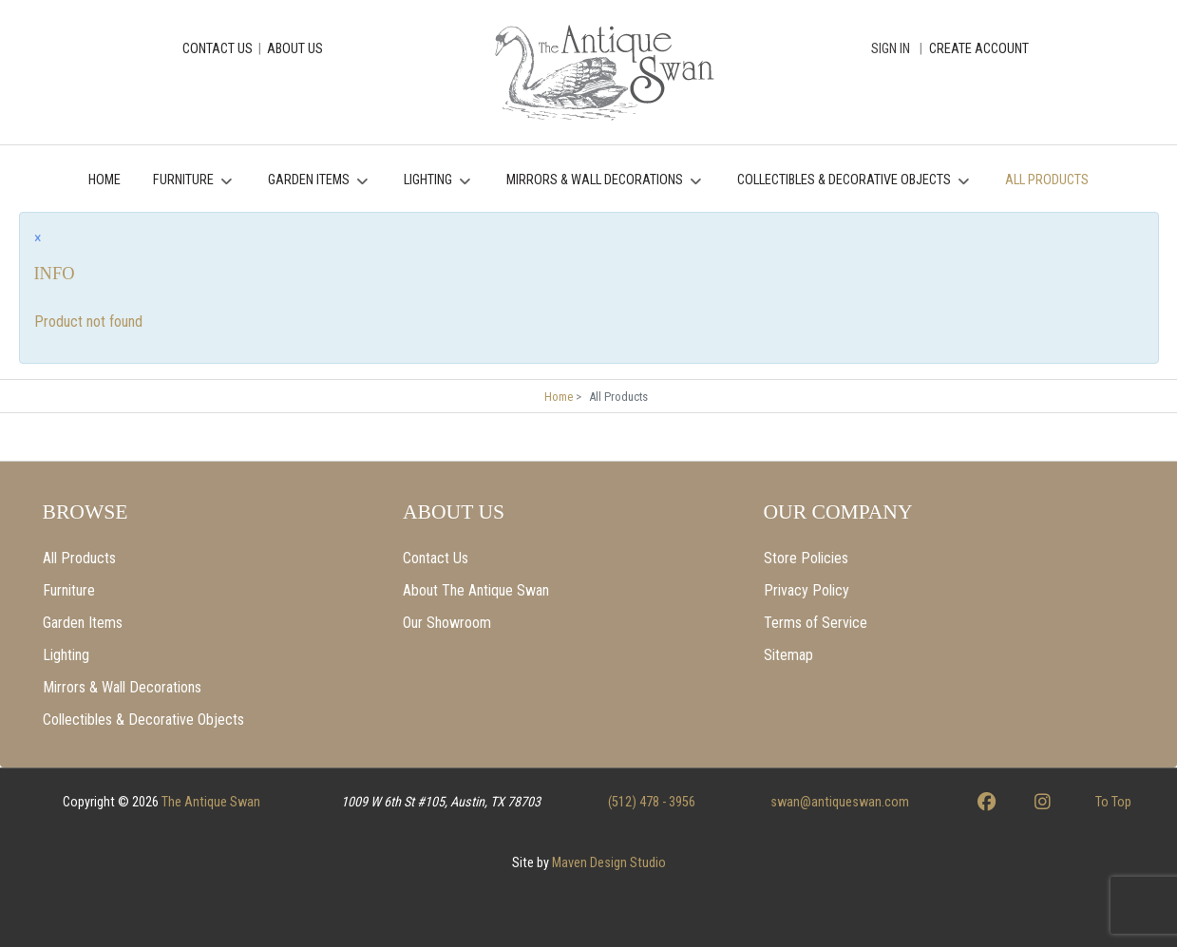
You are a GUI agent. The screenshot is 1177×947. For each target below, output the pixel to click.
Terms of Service (815, 623)
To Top (1113, 802)
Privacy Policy (806, 590)
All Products (79, 558)
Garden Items (83, 623)
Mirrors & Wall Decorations (122, 687)
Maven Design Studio (609, 863)
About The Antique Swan (476, 590)
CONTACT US (217, 49)
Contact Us (435, 558)
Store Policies (806, 558)
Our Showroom (447, 623)
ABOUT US (295, 49)
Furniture (69, 590)
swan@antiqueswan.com (839, 802)
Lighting (66, 655)
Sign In (890, 49)
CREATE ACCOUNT (979, 49)
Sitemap (788, 655)
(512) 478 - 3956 (651, 802)
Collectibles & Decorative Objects (143, 719)
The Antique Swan (210, 802)
